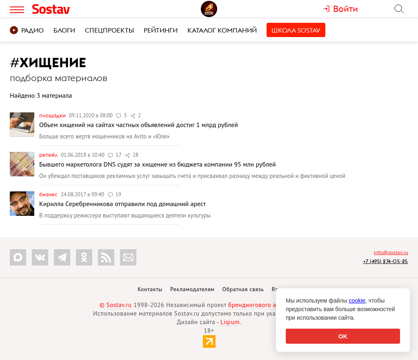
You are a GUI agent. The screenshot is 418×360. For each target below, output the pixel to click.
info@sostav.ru (391, 252)
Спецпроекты (109, 30)
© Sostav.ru (116, 305)
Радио (27, 30)
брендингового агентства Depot (273, 305)
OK (343, 336)
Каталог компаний (222, 30)
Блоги (64, 30)
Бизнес (49, 194)
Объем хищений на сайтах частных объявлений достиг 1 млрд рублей (138, 125)
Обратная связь (243, 289)
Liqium (230, 322)
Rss (276, 289)
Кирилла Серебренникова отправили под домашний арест (122, 204)
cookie (357, 300)
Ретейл (49, 154)
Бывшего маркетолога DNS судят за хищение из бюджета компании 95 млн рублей (157, 164)
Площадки (53, 115)
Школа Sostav (295, 30)
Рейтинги (161, 30)
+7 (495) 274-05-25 (385, 261)
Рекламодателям (192, 289)
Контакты (150, 289)
